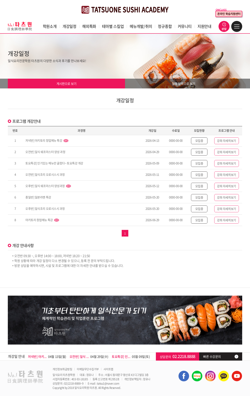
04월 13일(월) (47, 356)
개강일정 (69, 26)
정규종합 (165, 26)
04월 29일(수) (89, 356)
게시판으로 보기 (66, 83)
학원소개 (50, 26)
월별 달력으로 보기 (183, 83)
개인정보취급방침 (62, 369)
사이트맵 (108, 369)
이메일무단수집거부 (88, 369)
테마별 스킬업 (113, 26)
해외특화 (89, 26)
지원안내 (204, 26)
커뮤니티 (185, 26)
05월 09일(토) (131, 356)
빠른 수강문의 (212, 356)
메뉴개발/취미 (141, 26)
